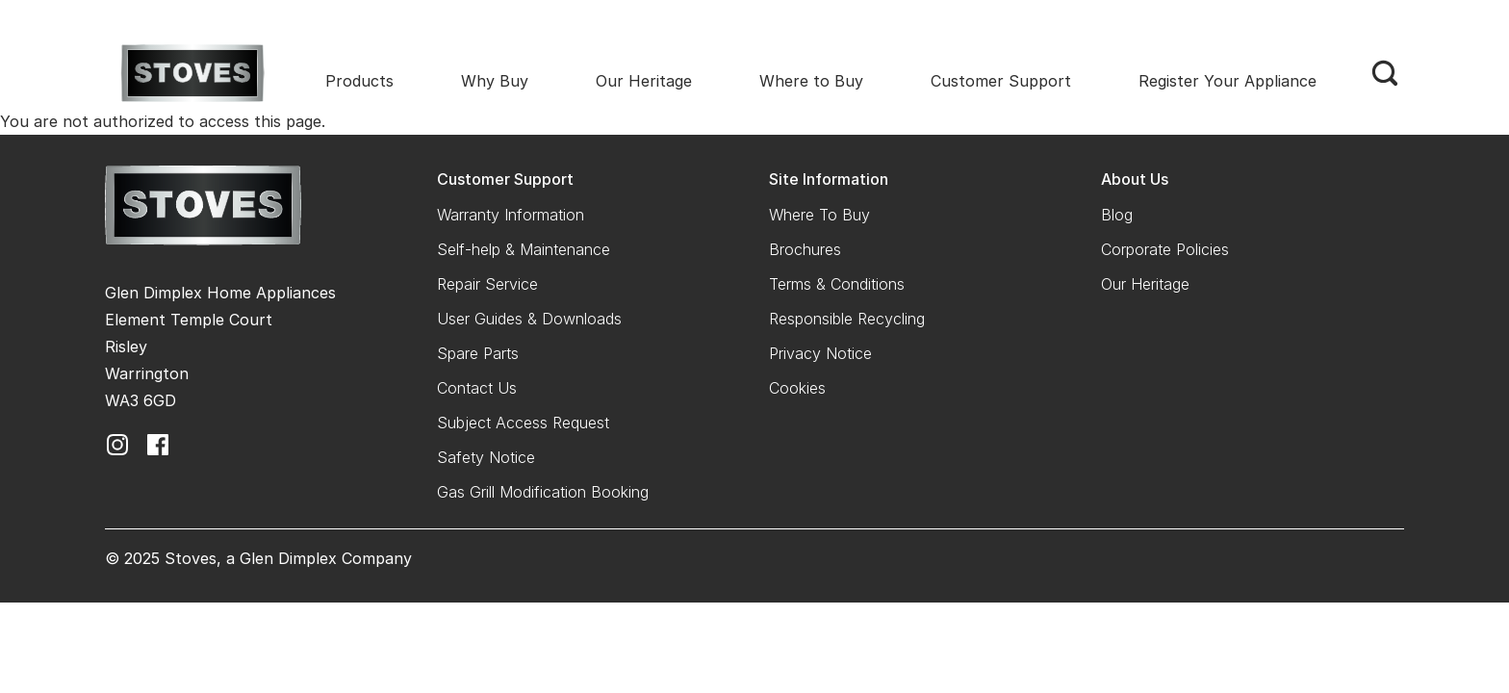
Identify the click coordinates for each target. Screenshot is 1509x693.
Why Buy (494, 80)
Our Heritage (644, 80)
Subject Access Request (523, 422)
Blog (1117, 214)
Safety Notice (486, 457)
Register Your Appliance (1227, 80)
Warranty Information (510, 214)
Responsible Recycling (847, 318)
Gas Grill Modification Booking (543, 491)
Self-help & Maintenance (523, 249)
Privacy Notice (820, 353)
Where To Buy (819, 214)
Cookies (797, 388)
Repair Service (487, 284)
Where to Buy (811, 80)
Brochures (805, 249)
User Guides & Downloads (529, 318)
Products (359, 80)
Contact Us (477, 388)
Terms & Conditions (837, 284)
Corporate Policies (1165, 249)
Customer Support (1001, 80)
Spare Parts (478, 353)
